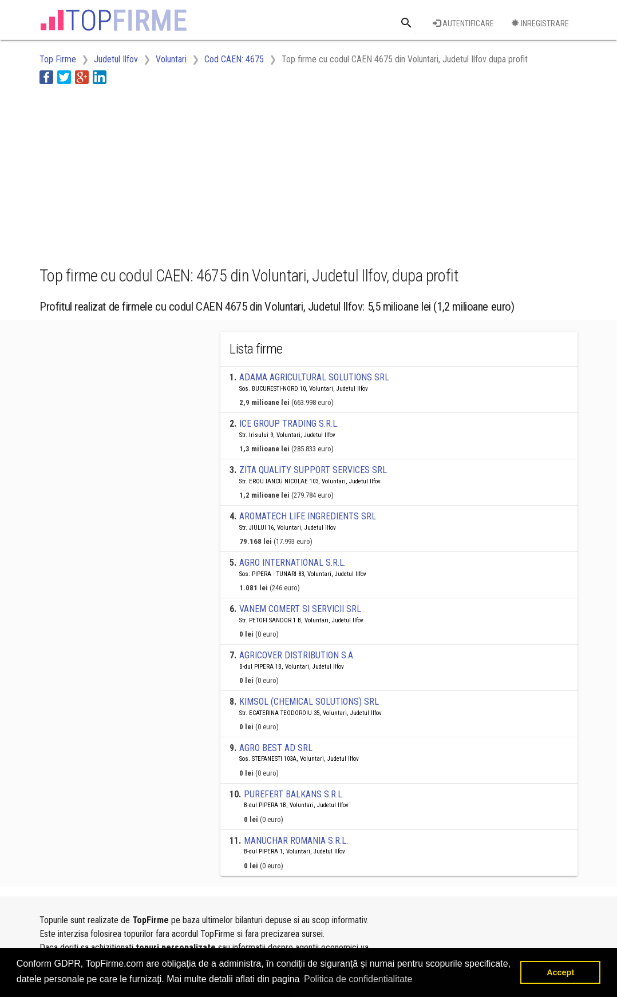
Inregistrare (540, 23)
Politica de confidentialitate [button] (358, 979)
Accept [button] (560, 972)
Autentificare (463, 23)
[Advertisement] (247, 173)
